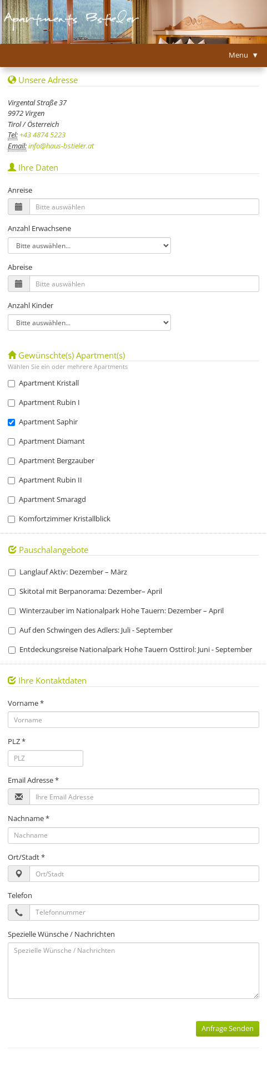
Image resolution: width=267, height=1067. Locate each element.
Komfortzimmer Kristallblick (59, 519)
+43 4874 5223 (42, 135)
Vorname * (26, 703)
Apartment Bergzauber (51, 460)
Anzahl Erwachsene (39, 228)
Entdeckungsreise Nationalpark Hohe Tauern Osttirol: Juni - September (130, 649)
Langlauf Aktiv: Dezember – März (67, 572)
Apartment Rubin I (44, 402)
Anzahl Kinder (30, 305)
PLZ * (17, 741)
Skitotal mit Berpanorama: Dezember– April (85, 591)
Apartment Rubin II (45, 480)
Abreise (20, 267)
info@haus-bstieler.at (60, 146)
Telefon (20, 895)
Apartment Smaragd (47, 499)
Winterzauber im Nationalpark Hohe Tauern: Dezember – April (116, 610)
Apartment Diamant (46, 441)
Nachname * (28, 818)
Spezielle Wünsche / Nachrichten (61, 934)
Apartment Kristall (43, 383)
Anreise (20, 190)
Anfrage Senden (227, 1028)
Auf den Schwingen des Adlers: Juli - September (90, 630)
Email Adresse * (33, 780)
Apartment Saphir (43, 422)
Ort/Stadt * (26, 857)
